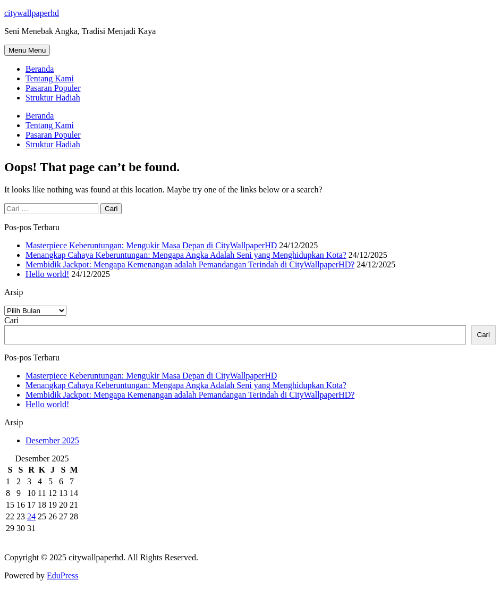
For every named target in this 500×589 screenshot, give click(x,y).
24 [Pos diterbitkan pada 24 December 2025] (31, 516)
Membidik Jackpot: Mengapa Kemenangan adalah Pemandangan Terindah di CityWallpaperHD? (190, 264)
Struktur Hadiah (53, 97)
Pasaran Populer (53, 87)
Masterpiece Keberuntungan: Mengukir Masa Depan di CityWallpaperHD (151, 245)
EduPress (63, 575)
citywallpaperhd (31, 13)
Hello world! (47, 274)
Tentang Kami (50, 78)
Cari (11, 320)
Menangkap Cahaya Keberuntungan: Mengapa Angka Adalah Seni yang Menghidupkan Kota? (186, 254)
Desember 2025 (52, 440)
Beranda (40, 68)
